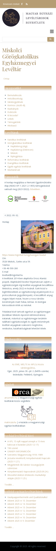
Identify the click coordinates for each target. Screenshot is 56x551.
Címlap (6, 78)
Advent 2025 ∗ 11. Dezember (21, 514)
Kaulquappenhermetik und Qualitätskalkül (27, 497)
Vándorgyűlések (15, 102)
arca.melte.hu (10, 397)
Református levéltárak (18, 159)
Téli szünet (12, 448)
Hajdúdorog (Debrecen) (21, 149)
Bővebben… (36, 189)
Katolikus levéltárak (16, 139)
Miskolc (14, 153)
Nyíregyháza (16, 156)
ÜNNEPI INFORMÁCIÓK (19, 451)
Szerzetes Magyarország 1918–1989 (25, 454)
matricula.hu (10, 422)
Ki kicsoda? (12, 115)
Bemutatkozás (14, 95)
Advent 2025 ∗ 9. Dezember (21, 520)
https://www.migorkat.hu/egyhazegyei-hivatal (24, 255)
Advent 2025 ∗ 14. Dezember (21, 504)
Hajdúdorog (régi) (18, 146)
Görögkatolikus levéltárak (19, 143)
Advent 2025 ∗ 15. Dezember (21, 500)
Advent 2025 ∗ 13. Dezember (21, 507)
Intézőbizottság (14, 98)
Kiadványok (13, 108)
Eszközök (12, 112)
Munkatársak (13, 169)
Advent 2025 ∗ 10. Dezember (21, 517)
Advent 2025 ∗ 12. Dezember (21, 510)
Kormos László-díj (16, 105)
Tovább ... (9, 484)
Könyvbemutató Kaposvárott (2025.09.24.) (27, 471)
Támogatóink (13, 122)
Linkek (10, 118)
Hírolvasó (12, 125)
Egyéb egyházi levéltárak (19, 166)
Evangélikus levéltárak (18, 163)
